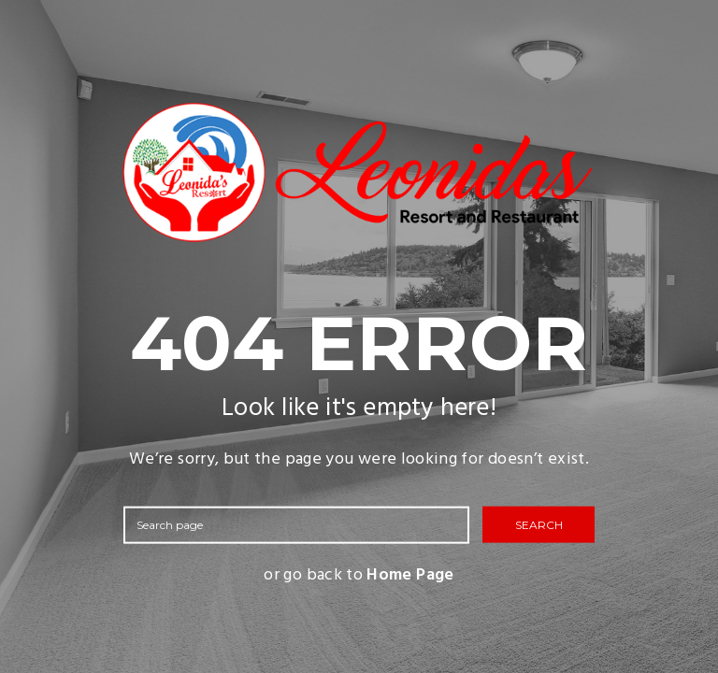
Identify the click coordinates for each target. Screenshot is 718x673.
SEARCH (539, 524)
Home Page (409, 575)
